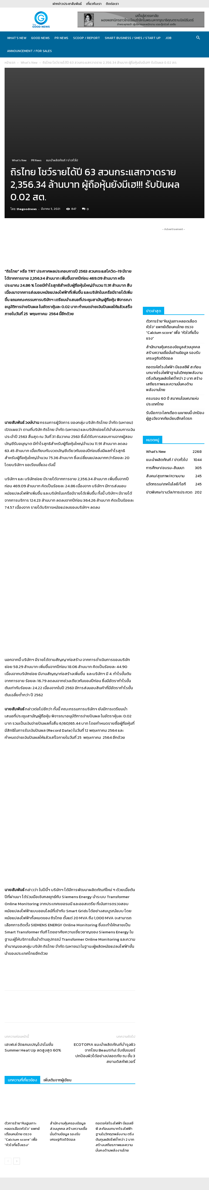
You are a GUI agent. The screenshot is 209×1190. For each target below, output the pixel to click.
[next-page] (16, 1073)
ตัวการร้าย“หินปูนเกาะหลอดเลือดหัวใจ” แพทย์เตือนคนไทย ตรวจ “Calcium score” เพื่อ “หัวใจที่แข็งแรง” (22, 1046)
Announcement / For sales (29, 51)
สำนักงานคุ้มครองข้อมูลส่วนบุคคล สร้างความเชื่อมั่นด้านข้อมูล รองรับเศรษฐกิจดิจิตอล (68, 1044)
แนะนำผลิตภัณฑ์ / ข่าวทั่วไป (62, 160)
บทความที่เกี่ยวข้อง (22, 993)
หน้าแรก (10, 62)
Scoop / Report (86, 38)
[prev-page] (8, 1073)
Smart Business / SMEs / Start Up (133, 38)
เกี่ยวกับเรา (94, 3)
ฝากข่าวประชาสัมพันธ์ (67, 3)
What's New (29, 62)
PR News (61, 38)
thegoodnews (27, 209)
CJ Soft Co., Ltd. (89, 1185)
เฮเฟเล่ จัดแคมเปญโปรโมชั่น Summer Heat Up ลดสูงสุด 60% (33, 960)
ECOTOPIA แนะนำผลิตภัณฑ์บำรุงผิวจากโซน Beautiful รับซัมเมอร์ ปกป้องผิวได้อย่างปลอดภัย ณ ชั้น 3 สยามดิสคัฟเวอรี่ (104, 965)
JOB (168, 38)
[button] (197, 38)
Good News (40, 38)
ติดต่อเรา (112, 3)
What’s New (16, 38)
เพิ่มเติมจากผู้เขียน (57, 993)
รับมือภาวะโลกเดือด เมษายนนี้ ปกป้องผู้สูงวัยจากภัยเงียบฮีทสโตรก (175, 415)
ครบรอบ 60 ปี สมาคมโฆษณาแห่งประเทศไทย (172, 401)
